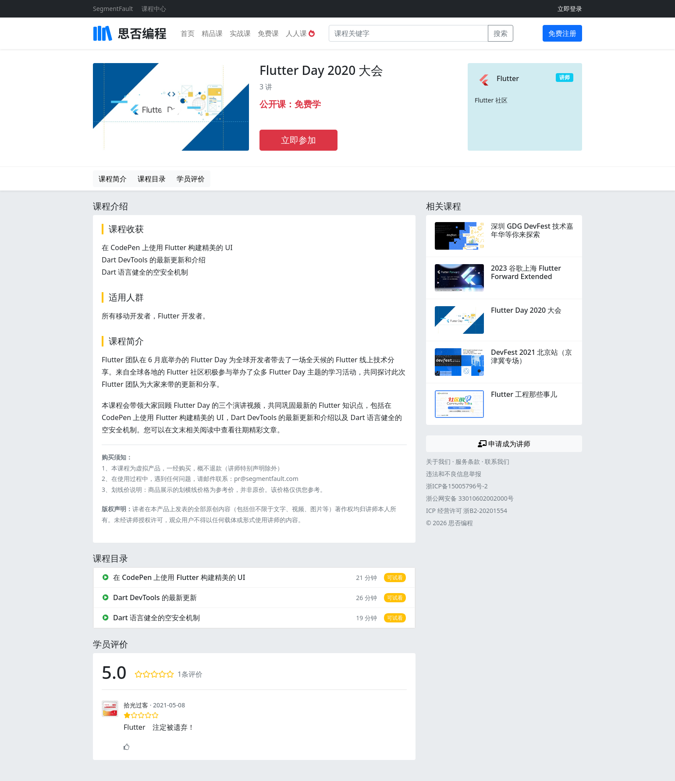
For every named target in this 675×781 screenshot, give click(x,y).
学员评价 (191, 179)
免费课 (268, 33)
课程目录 (152, 179)
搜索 (501, 33)
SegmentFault (113, 8)
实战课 (240, 33)
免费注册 (562, 33)
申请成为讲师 (504, 444)
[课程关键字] (408, 33)
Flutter (508, 78)
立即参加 (298, 140)
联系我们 (497, 461)
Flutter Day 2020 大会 (321, 70)
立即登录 (570, 8)
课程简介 (113, 179)
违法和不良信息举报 (453, 474)
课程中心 (154, 8)
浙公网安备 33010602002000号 (470, 498)
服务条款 (467, 461)
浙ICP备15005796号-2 (457, 486)
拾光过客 (136, 705)
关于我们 (438, 461)
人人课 (300, 33)
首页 (188, 33)
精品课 (212, 33)
